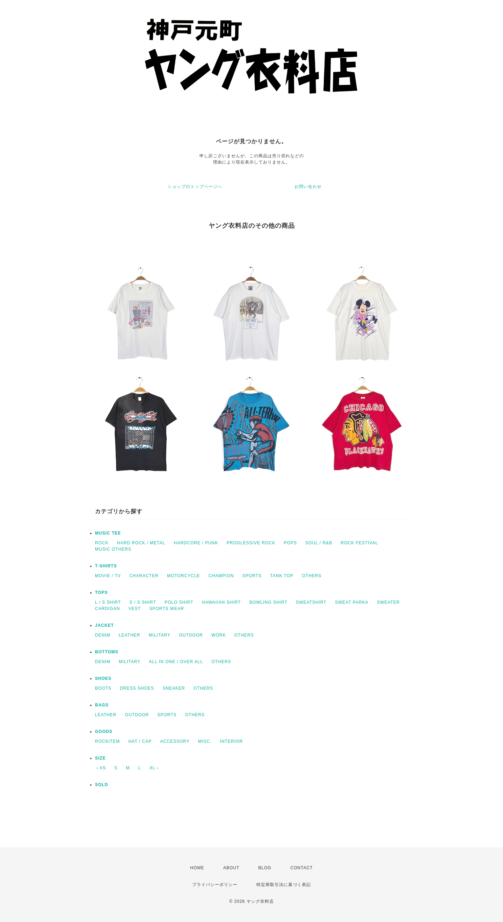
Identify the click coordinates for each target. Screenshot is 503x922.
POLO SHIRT (179, 602)
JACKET (104, 625)
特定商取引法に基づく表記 (283, 884)
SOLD (101, 784)
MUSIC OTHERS (113, 549)
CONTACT (301, 867)
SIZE (100, 758)
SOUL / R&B (318, 542)
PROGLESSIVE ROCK (251, 542)
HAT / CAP (140, 741)
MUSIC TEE (108, 533)
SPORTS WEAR (166, 608)
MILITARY (159, 635)
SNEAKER (173, 688)
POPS (290, 542)
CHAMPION (221, 575)
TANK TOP (281, 575)
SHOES (103, 678)
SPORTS (252, 575)
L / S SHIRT (108, 602)
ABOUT (231, 867)
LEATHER (129, 635)
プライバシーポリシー (215, 884)
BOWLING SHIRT (268, 602)
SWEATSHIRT (311, 602)
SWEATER (388, 602)
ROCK (102, 542)
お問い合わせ (308, 186)
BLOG (264, 867)
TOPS (101, 592)
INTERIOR (231, 741)
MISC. (204, 741)
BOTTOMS (106, 651)
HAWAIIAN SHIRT (221, 602)
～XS (100, 767)
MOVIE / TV (108, 575)
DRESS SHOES (137, 688)
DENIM (102, 635)
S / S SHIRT (143, 602)
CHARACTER (144, 575)
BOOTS (103, 688)
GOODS (103, 731)
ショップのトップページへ (195, 186)
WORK (218, 635)
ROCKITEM (107, 741)
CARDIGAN (107, 608)
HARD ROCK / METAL (141, 542)
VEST (135, 608)
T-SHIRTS (106, 566)
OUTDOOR (191, 635)
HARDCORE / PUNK (196, 542)
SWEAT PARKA (352, 602)
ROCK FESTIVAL (359, 542)
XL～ (155, 767)
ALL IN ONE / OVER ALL (176, 661)
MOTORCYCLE (183, 575)
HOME (197, 867)
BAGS (102, 705)
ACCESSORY (175, 741)
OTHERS (311, 575)
